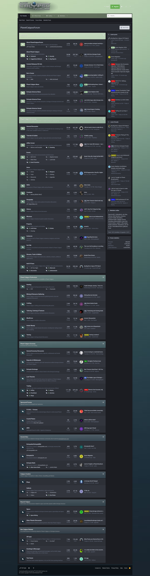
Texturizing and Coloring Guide (93, 310)
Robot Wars (33, 159)
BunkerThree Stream (89, 255)
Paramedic (51, 289)
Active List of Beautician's (92, 326)
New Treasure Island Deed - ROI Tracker (94, 369)
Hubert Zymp (99, 77)
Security (51, 56)
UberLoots (51, 268)
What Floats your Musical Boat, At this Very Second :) (98, 539)
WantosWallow (117, 221)
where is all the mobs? (90, 419)
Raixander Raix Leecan (97, 513)
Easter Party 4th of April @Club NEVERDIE (95, 156)
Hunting (28, 284)
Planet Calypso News (32, 84)
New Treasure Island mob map (93, 200)
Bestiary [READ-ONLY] (35, 194)
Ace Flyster (94, 320)
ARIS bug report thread (90, 428)
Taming (28, 334)
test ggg (86, 558)
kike (123, 223)
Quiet (123, 221)
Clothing (51, 174)
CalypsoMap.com (32, 204)
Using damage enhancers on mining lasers (97, 511)
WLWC (31, 543)
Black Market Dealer (91, 303)
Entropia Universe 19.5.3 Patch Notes (93, 65)
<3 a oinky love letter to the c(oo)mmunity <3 (95, 549)
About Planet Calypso (32, 52)
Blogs (28, 482)
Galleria (28, 488)
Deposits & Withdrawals (33, 360)
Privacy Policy (114, 568)
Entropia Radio (30, 463)
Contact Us (98, 568)
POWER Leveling (88, 135)
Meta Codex (87, 185)
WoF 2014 (32, 157)
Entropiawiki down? (89, 446)
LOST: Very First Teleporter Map (92, 209)
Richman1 (115, 224)
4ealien (110, 224)
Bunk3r (98, 257)
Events (28, 152)
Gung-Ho (94, 492)
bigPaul (97, 371)
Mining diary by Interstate (90, 295)
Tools (31, 174)
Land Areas (33, 228)
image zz (93, 202)
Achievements (52, 270)
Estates (51, 228)
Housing (32, 231)
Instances (29, 236)
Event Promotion (34, 162)
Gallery (50, 16)
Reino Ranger (98, 187)
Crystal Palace (30, 419)
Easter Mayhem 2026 (91, 92)
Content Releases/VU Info (34, 64)
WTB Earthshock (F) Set (120, 199)
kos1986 (94, 448)
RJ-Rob (93, 211)
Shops (31, 395)
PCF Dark (23, 568)
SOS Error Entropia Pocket (92, 54)
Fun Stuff (51, 541)
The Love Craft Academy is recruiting (93, 246)
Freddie (114, 218)
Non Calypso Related (26, 529)
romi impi (98, 146)
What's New (37, 16)
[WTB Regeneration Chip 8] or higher (93, 172)
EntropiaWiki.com (42, 446)
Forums (25, 16)
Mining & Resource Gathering (35, 294)
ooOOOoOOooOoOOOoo (55, 46)
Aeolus (97, 305)
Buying (50, 390)
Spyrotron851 (111, 214)
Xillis (93, 194)
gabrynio (125, 226)
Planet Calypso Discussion (28, 119)
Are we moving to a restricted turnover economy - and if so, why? (100, 352)
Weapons (51, 171)
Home (125, 568)
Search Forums (30, 20)
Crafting (28, 303)
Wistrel (93, 111)
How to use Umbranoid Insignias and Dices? (98, 216)
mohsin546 (127, 247)
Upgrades (51, 177)
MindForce (29, 318)
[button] (28, 15)
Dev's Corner (30, 73)
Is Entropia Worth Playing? (91, 481)
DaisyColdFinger (96, 268)
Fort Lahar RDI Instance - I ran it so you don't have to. (99, 144)
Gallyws (94, 560)
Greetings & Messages (33, 549)
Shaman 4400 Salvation (99, 94)
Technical (32, 56)
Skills (28, 185)
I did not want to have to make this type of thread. (97, 127)
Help (121, 568)
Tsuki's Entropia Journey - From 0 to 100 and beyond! (97, 285)
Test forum (29, 558)
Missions (29, 216)
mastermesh (95, 337)
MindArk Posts (47, 20)
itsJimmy (94, 174)
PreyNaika (94, 102)
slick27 (98, 297)
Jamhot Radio (52, 467)
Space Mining (33, 515)
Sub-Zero (97, 363)
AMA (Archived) (53, 79)
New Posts (22, 20)
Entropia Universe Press (33, 99)
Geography (29, 199)
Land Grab (51, 159)
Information (24, 35)
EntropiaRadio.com (43, 465)
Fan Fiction (51, 495)
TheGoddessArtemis (117, 226)
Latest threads (114, 122)
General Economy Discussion (35, 351)
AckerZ (97, 483)
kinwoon (97, 430)
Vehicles (32, 180)
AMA (31, 79)
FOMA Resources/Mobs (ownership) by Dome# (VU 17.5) (99, 410)
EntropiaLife (30, 455)
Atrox (85, 192)
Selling (31, 390)
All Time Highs (33, 268)
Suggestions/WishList (35, 59)
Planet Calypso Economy (27, 343)
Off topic (29, 536)
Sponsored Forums (26, 402)
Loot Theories (30, 377)
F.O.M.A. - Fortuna (31, 409)
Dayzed (110, 218)
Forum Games (33, 541)
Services (51, 393)
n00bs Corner (30, 143)
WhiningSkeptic (95, 239)
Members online (114, 210)
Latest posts (113, 34)
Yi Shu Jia (86, 490)
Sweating (51, 147)
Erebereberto (119, 214)
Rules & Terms (106, 568)
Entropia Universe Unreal (33, 108)
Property (29, 224)
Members (62, 16)
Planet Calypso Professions (28, 277)
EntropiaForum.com (64, 439)
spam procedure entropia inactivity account (95, 43)
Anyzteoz (123, 216)
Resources (32, 177)
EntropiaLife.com (42, 458)
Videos (31, 495)
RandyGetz (96, 129)
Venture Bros (95, 228)
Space (28, 509)
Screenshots (52, 492)
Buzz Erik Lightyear (38, 423)
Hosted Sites (24, 437)
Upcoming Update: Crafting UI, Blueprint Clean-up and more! (101, 75)
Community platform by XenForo (33, 571)
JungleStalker (95, 313)
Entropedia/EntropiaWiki (33, 444)
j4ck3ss (97, 45)
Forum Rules (38, 20)
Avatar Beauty (30, 325)
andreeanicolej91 (112, 219)
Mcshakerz (119, 218)
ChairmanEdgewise (101, 354)
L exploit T (118, 223)
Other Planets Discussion (34, 520)
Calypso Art (33, 492)
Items (28, 167)
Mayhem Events (53, 157)
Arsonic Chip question (90, 318)
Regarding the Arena (90, 237)
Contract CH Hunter (100, 218)
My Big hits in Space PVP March (92, 266)
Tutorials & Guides (32, 135)
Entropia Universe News (33, 92)
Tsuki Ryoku (100, 287)
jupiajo (126, 223)
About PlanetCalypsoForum (34, 42)
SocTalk (28, 245)
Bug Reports (52, 59)
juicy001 (93, 552)
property (86, 226)
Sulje (94, 457)
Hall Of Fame (30, 263)
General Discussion (32, 126)
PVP (31, 289)
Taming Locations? (91, 334)
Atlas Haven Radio (34, 467)
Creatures (29, 192)
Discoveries (33, 270)
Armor (31, 171)
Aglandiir (96, 522)
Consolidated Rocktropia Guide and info (94, 520)
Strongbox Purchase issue (92, 361)
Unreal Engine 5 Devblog (92, 109)
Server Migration (88, 455)
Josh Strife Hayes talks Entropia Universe (94, 100)
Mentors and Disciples (35, 147)
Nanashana (121, 224)
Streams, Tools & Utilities (34, 254)
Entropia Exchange (32, 369)
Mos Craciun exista (96, 412)
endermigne (97, 67)
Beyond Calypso (25, 502)
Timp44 (94, 86)
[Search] (130, 7)
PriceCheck (33, 393)
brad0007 (93, 328)
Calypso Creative (25, 474)
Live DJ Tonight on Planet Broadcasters (94, 464)
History (28, 209)
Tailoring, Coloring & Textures (35, 310)
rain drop (125, 214)
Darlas (94, 391)
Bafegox (119, 219)
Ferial (109, 228)
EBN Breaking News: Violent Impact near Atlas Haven (99, 84)
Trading (28, 386)
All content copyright (30, 572)
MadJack (98, 248)
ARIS (27, 428)
